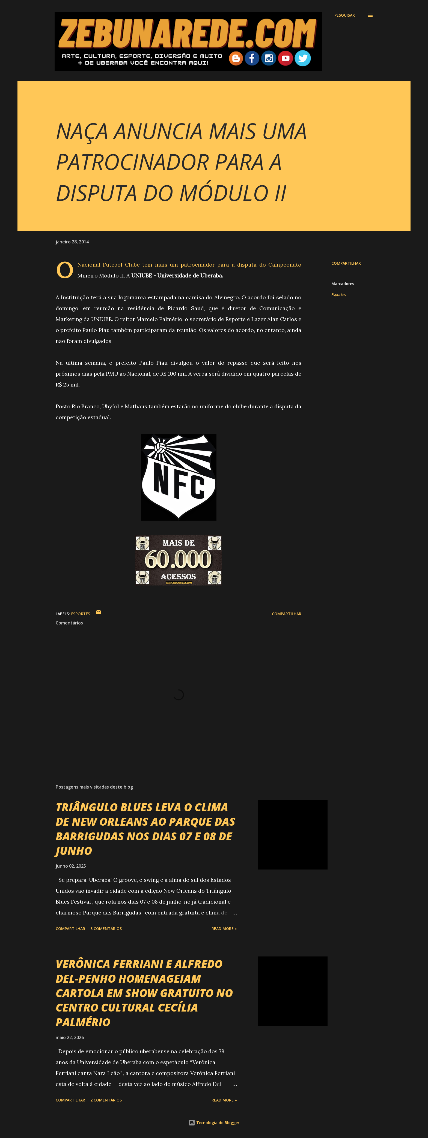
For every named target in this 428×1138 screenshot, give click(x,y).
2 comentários (106, 1100)
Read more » (224, 928)
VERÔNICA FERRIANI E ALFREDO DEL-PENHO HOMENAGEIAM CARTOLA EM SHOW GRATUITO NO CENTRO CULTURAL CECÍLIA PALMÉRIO (144, 992)
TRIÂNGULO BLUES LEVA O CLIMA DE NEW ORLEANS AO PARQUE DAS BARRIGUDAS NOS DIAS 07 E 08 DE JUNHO (145, 828)
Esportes (338, 294)
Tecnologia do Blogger (214, 1122)
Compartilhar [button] (346, 263)
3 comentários (106, 928)
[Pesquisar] (344, 15)
